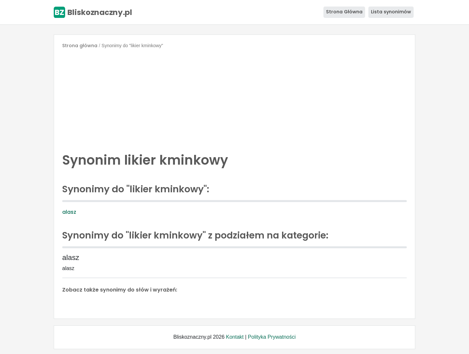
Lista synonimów (391, 11)
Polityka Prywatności (272, 337)
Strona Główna (344, 11)
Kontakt (235, 337)
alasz (69, 212)
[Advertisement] (234, 98)
